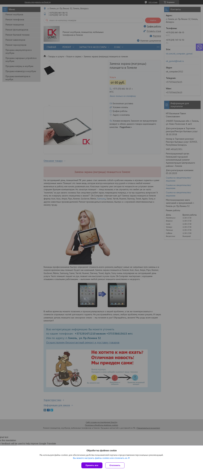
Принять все (91, 465)
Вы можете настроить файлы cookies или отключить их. (100, 458)
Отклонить (115, 465)
